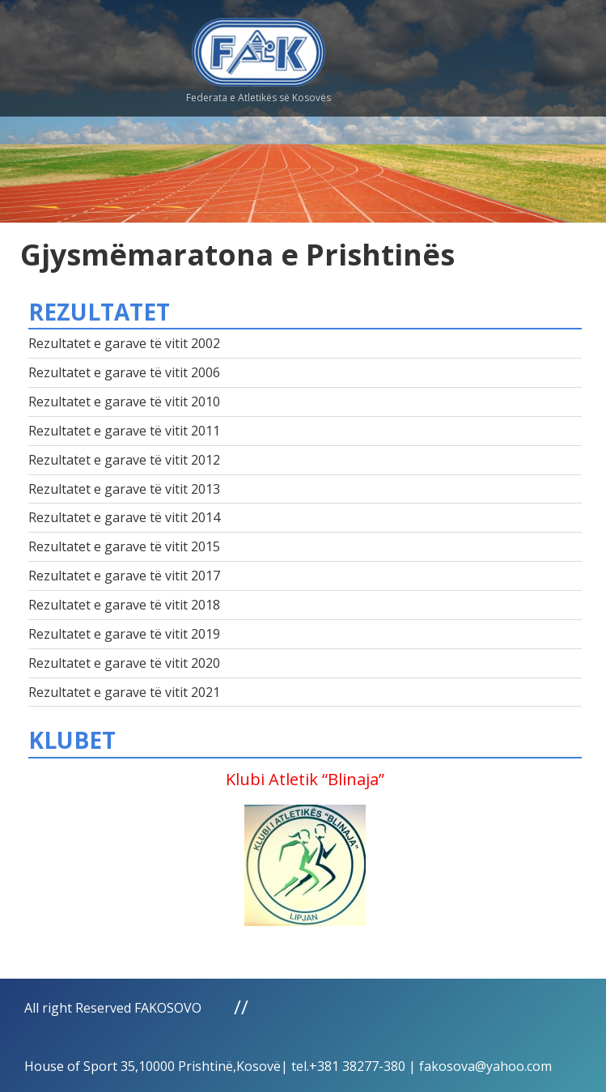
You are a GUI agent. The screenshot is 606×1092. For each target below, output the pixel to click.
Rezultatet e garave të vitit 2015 (124, 546)
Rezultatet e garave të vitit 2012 (124, 460)
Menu (476, 48)
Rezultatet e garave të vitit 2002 (124, 343)
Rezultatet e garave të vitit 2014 (124, 517)
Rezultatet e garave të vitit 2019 (124, 634)
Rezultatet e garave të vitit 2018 (124, 605)
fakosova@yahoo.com (485, 1066)
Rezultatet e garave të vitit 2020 (124, 663)
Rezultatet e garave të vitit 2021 (124, 692)
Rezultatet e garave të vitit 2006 (124, 372)
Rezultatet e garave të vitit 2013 (124, 489)
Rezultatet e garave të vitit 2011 (124, 431)
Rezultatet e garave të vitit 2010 (124, 401)
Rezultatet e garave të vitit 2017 (124, 575)
